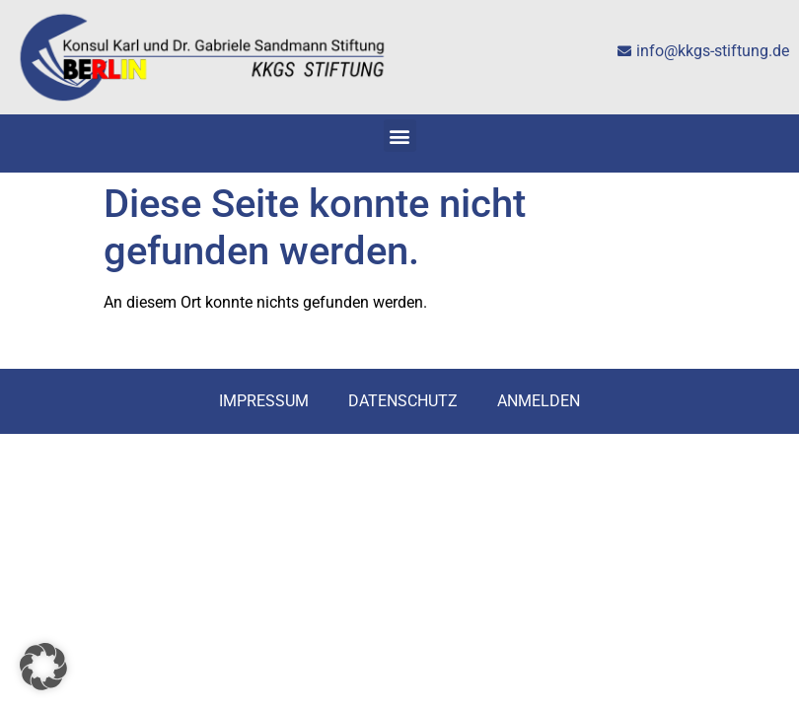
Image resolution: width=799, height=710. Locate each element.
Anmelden (538, 400)
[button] (400, 135)
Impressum (264, 400)
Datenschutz (403, 400)
